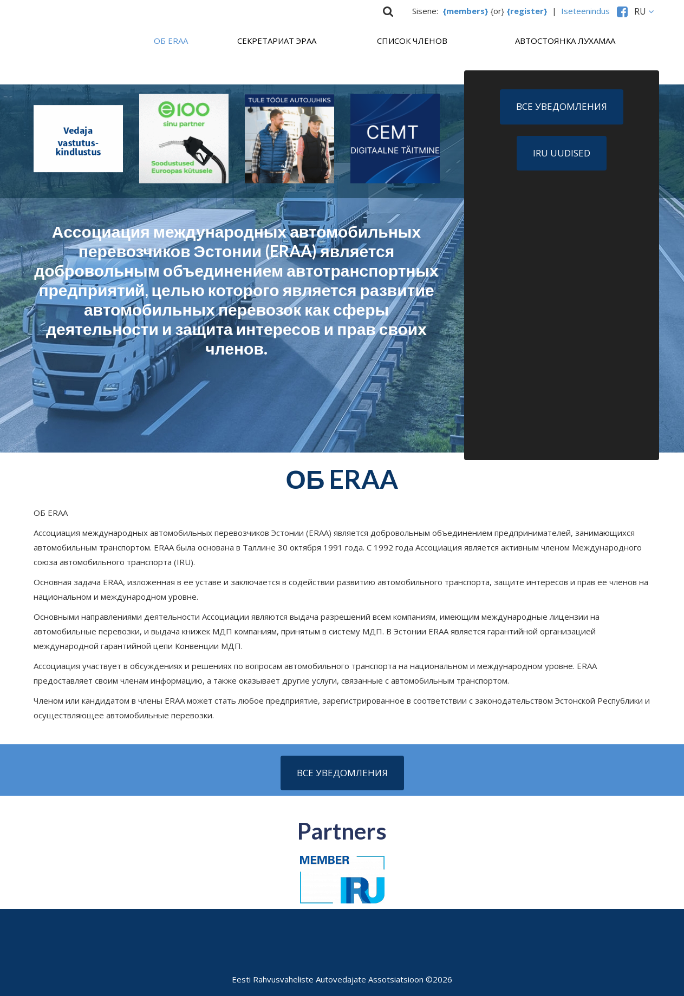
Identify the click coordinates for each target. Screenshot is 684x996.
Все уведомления (561, 106)
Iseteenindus (587, 10)
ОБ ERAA (171, 40)
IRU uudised (561, 153)
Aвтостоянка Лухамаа (565, 40)
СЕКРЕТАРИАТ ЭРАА (276, 40)
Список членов (412, 40)
